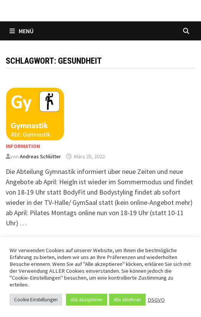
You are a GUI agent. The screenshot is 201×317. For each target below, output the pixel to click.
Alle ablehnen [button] (127, 299)
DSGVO (156, 299)
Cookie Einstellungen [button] (36, 299)
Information (23, 146)
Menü (22, 31)
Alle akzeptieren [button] (87, 299)
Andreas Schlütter (40, 156)
